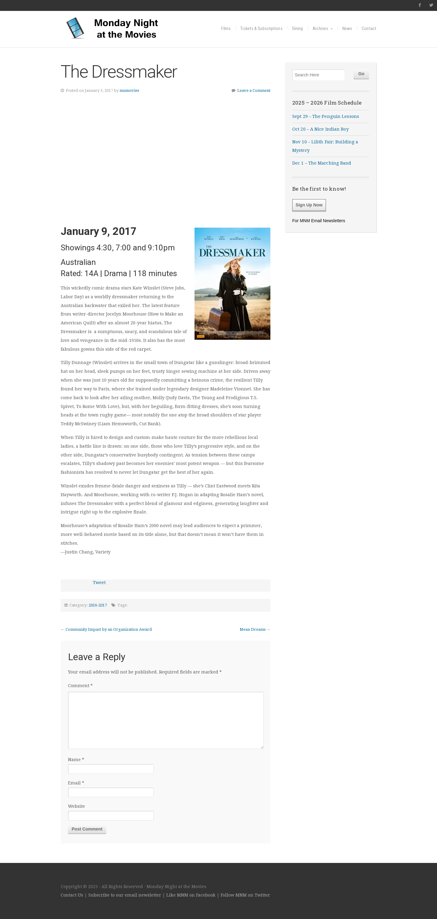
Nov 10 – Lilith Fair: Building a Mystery (325, 146)
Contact (369, 28)
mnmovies (129, 90)
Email (76, 782)
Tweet (99, 582)
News (347, 28)
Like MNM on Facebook (190, 895)
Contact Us (72, 895)
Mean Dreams (253, 629)
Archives (320, 28)
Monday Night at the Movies (112, 28)
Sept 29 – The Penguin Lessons (325, 116)
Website (76, 806)
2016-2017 (98, 605)
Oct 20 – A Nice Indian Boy (320, 129)
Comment (80, 685)
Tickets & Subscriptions (261, 28)
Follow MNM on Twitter (245, 895)
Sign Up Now (309, 204)
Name (76, 759)
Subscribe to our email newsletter (124, 895)
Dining (297, 28)
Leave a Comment (253, 90)
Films (226, 28)
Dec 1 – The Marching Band (321, 163)
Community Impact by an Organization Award (109, 629)
